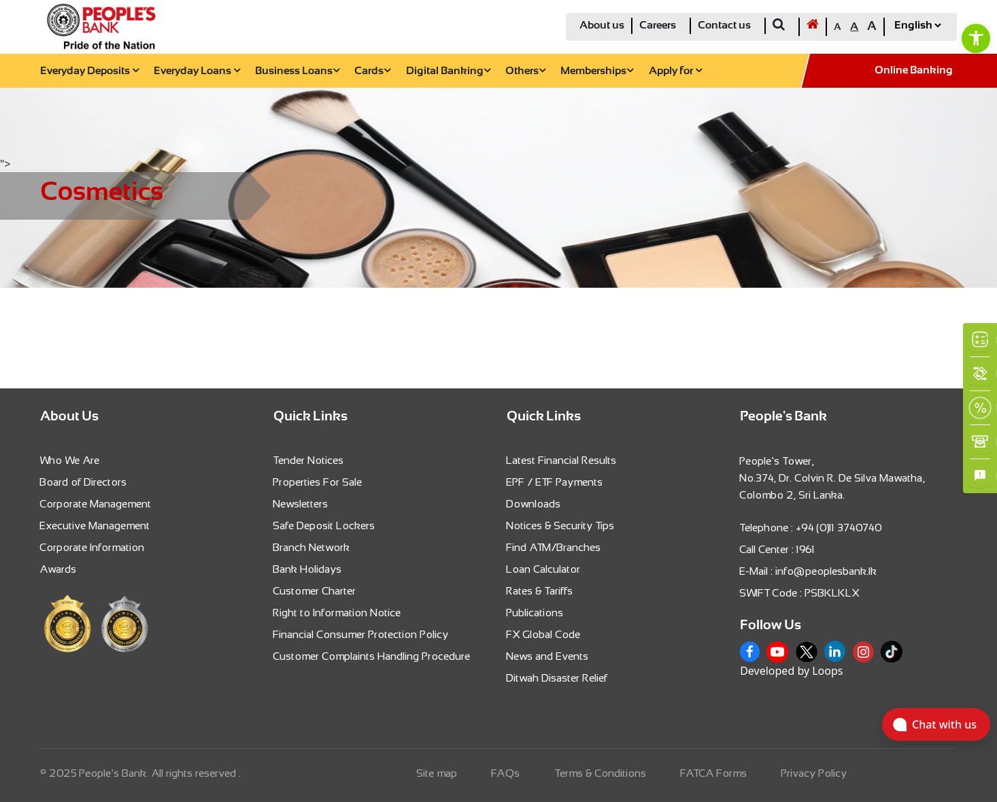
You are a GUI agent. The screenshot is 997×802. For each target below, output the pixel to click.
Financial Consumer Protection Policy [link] (361, 634)
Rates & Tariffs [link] (540, 591)
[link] (976, 38)
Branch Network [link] (311, 547)
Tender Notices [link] (308, 460)
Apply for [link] (675, 71)
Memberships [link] (596, 71)
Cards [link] (372, 71)
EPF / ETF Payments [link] (555, 482)
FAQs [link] (506, 773)
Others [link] (525, 71)
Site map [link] (437, 773)
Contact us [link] (724, 25)
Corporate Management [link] (96, 503)
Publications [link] (535, 612)
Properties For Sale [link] (317, 482)
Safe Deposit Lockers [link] (324, 525)
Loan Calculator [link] (544, 569)
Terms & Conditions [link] (601, 773)
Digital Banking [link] (448, 71)
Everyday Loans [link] (197, 71)
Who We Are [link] (70, 460)
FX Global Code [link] (544, 634)
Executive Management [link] (95, 525)
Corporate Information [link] (92, 547)
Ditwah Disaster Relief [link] (557, 678)
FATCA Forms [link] (714, 773)
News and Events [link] (548, 656)
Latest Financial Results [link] (562, 460)
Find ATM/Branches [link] (554, 547)
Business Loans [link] (297, 71)
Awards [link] (58, 569)
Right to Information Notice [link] (337, 612)
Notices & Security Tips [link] (561, 525)
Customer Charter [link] (314, 591)
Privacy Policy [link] (814, 773)
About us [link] (601, 25)
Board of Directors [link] (83, 482)
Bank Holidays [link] (307, 569)
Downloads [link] (534, 503)
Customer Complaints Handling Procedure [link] (372, 656)
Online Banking (914, 70)
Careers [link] (657, 25)
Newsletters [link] (300, 503)
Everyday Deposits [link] (89, 71)
